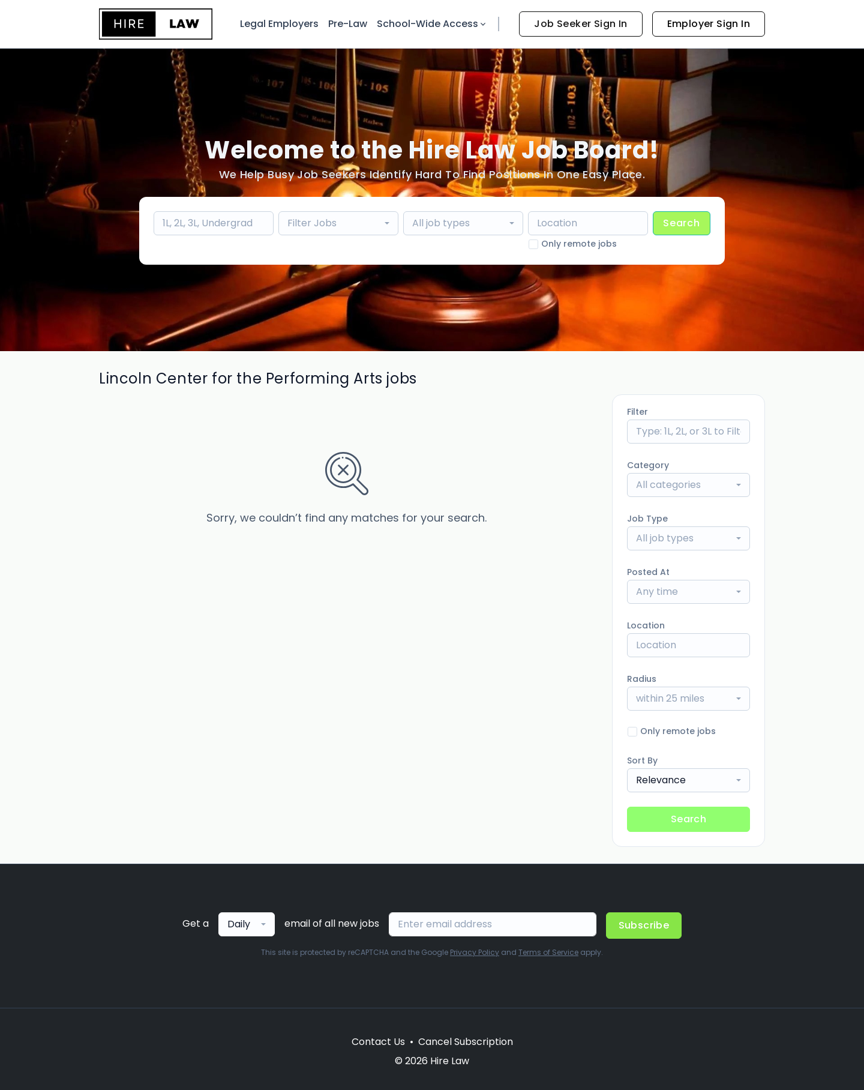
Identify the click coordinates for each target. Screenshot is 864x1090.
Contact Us (378, 1042)
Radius (641, 679)
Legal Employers (279, 24)
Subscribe (644, 925)
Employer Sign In (708, 24)
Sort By (642, 760)
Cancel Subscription (465, 1042)
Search (681, 223)
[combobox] (338, 223)
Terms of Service (548, 952)
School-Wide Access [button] (432, 24)
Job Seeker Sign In (580, 24)
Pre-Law (347, 24)
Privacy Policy (474, 952)
